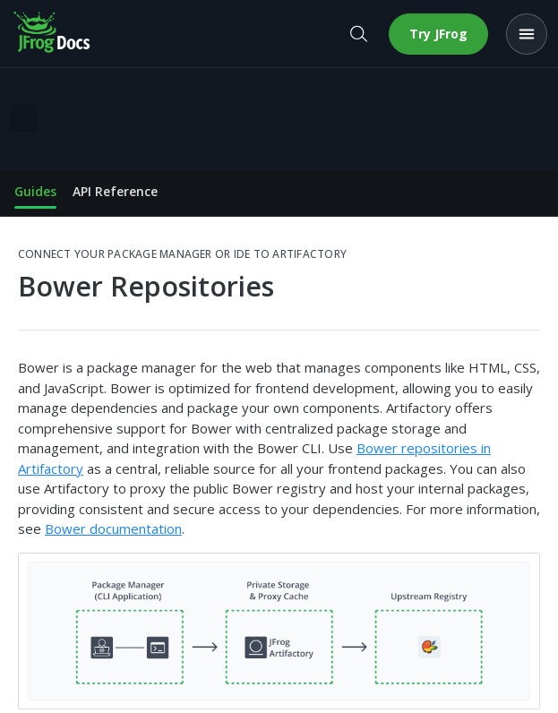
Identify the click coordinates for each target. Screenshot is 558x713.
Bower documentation (113, 528)
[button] (279, 631)
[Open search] (358, 34)
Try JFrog (438, 33)
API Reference (115, 191)
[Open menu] (526, 34)
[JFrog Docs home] (53, 34)
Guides (35, 191)
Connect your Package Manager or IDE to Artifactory (182, 254)
